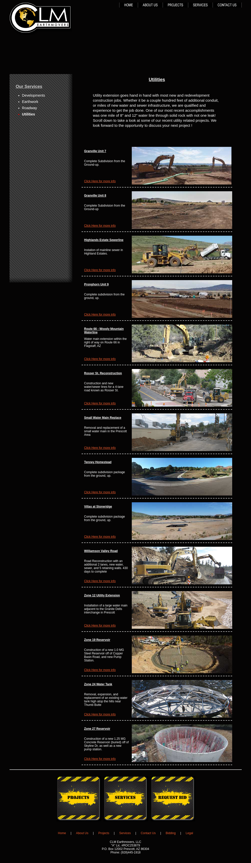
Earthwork (30, 102)
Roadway (29, 108)
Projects (103, 833)
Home (62, 833)
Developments (33, 95)
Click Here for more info (100, 181)
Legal (189, 833)
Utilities (28, 114)
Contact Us (148, 833)
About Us (82, 833)
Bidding (171, 833)
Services (125, 833)
